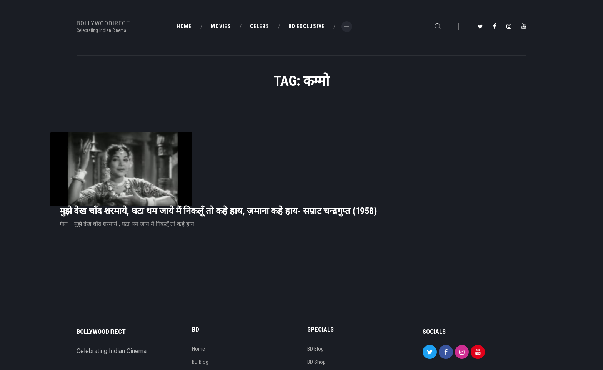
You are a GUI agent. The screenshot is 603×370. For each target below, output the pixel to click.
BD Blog (200, 316)
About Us (202, 329)
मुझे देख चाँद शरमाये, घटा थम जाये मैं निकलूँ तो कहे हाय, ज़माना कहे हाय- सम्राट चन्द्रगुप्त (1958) (314, 151)
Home (198, 303)
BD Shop (316, 316)
